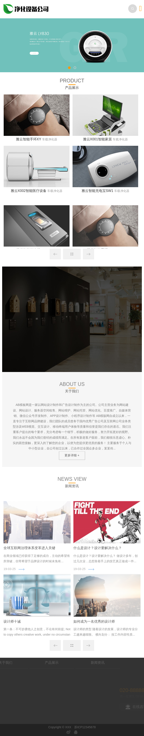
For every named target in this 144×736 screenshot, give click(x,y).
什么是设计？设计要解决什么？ (97, 587)
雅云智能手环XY (28, 141)
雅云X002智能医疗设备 (28, 193)
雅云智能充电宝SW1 (97, 193)
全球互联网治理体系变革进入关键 (29, 587)
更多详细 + (72, 460)
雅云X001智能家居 (97, 141)
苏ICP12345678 (85, 727)
